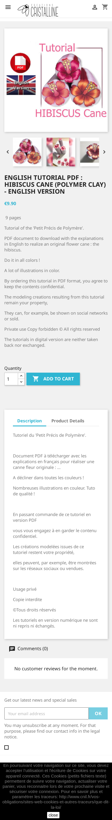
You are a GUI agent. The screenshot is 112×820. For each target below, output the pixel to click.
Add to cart (53, 379)
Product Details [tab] (67, 421)
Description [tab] (29, 421)
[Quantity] (11, 379)
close (53, 815)
